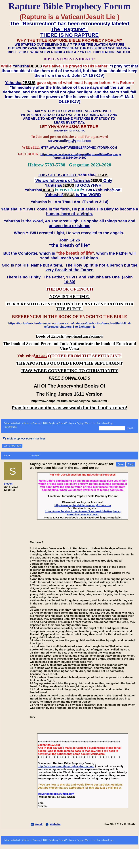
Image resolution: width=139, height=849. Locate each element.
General (36, 423)
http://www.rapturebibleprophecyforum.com (82, 505)
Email (39, 824)
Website (55, 824)
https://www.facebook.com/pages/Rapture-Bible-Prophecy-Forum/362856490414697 (83, 513)
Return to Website (12, 423)
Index (26, 423)
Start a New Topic (12, 446)
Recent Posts (10, 427)
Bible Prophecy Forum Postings (58, 423)
